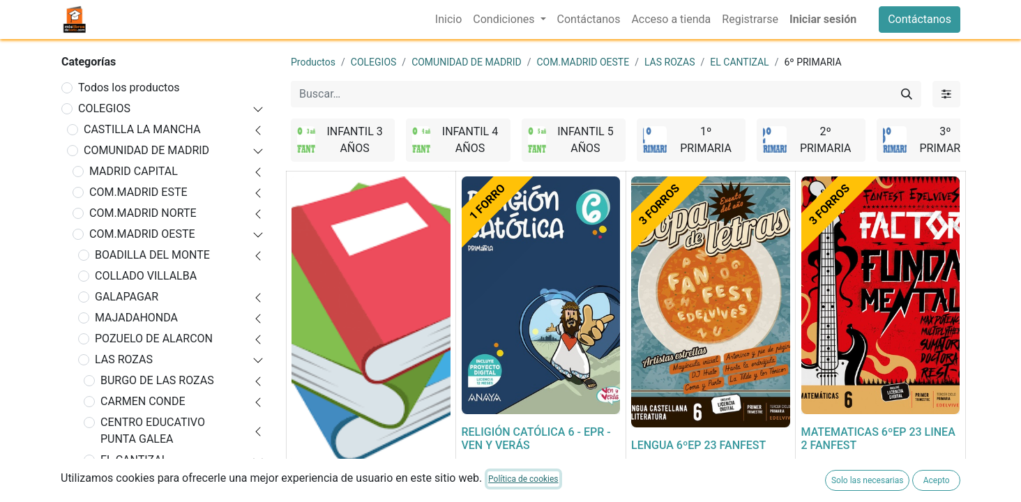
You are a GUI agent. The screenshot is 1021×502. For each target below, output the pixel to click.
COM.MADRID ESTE (138, 192)
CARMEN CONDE (143, 401)
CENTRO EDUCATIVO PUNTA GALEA (152, 431)
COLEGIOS (104, 108)
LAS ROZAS (124, 359)
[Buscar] (906, 94)
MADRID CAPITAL (133, 171)
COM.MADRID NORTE (143, 213)
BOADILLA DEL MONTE (152, 254)
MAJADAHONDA (136, 317)
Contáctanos (919, 19)
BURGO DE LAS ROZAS (157, 380)
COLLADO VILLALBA (146, 275)
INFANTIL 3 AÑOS (150, 480)
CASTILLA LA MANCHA (142, 129)
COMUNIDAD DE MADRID (146, 150)
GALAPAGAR (126, 296)
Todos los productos (129, 87)
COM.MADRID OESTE (142, 234)
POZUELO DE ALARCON (154, 338)
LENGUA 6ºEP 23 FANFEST (698, 445)
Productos (313, 62)
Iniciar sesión (822, 19)
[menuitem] (448, 19)
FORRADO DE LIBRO (342, 480)
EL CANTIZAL (133, 459)
